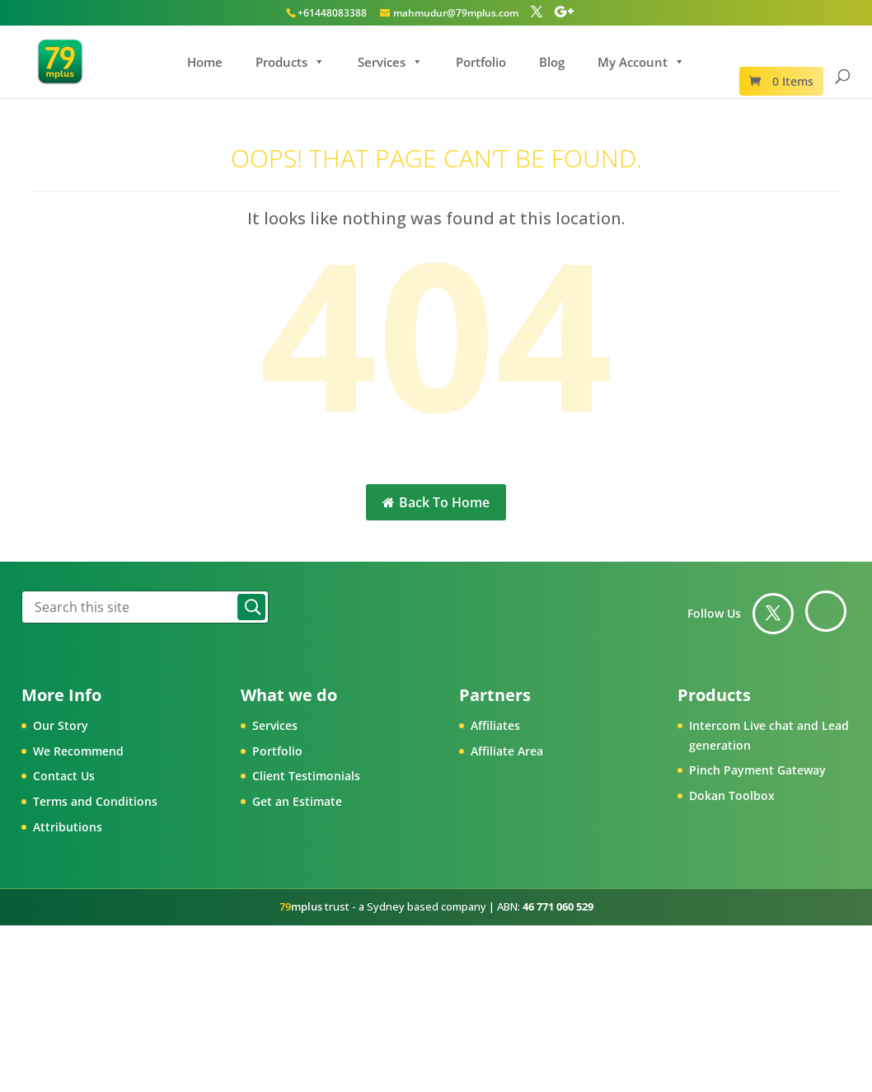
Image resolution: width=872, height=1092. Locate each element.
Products (290, 61)
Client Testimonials (306, 776)
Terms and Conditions (95, 801)
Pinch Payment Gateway (757, 770)
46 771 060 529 (558, 906)
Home (205, 62)
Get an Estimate (297, 801)
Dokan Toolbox (732, 795)
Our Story (60, 725)
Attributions (67, 827)
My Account (641, 61)
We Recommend (78, 751)
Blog (552, 62)
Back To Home (436, 502)
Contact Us (64, 776)
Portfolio (481, 62)
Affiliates (495, 725)
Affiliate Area (507, 751)
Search (251, 607)
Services (390, 61)
